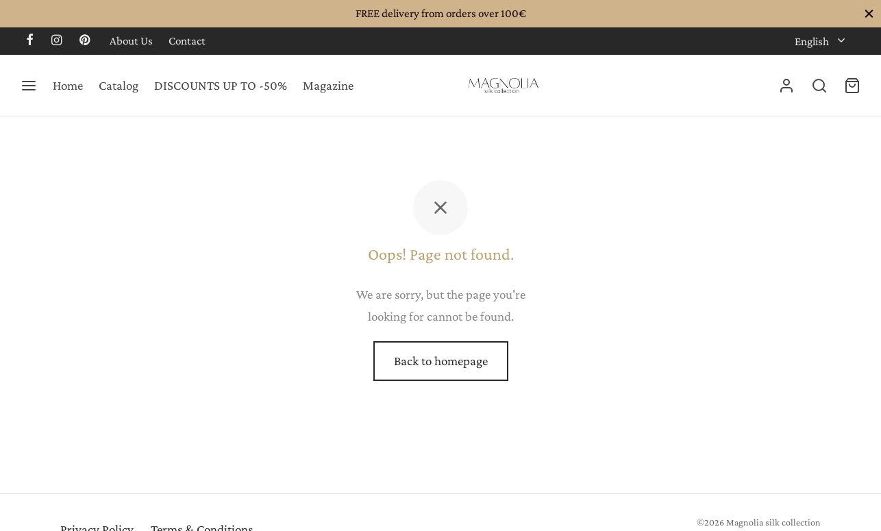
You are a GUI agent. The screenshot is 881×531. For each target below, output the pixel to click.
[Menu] (29, 85)
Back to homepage (441, 361)
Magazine (328, 85)
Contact (187, 40)
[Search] (819, 85)
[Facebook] (30, 41)
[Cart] (852, 85)
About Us (131, 40)
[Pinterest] (84, 41)
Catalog (118, 85)
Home (68, 85)
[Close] (869, 13)
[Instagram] (56, 41)
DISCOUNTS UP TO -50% (220, 85)
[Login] (786, 85)
